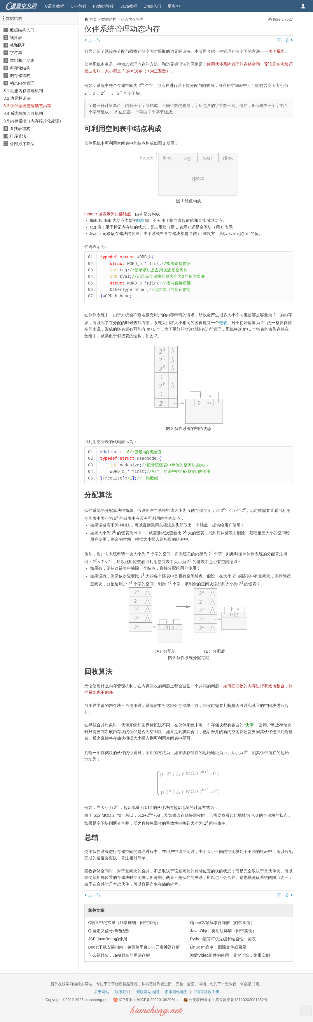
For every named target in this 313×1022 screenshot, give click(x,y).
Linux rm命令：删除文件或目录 (218, 947)
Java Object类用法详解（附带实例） (223, 930)
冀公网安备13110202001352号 (241, 1000)
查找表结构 (20, 128)
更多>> (174, 6)
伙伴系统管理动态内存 (30, 105)
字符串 (16, 52)
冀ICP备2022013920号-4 (158, 1000)
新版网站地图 (147, 992)
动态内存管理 (22, 83)
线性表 (16, 37)
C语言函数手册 (206, 992)
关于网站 (101, 992)
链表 (223, 322)
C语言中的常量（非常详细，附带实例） (124, 922)
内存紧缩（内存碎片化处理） (36, 121)
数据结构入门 (22, 30)
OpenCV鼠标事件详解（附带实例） (222, 922)
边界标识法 (20, 98)
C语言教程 (54, 6)
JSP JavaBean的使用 (107, 939)
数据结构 (14, 18)
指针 (141, 220)
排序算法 (18, 136)
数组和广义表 (22, 60)
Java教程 (128, 6)
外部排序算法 (22, 143)
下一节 (285, 40)
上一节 (92, 40)
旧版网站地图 (176, 992)
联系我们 (122, 992)
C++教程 (78, 6)
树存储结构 (20, 68)
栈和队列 (18, 45)
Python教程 (103, 6)
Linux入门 (152, 6)
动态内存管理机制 (26, 90)
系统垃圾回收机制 (26, 113)
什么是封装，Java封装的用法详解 (119, 955)
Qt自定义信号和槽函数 (108, 930)
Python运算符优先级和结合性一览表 (223, 939)
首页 (93, 19)
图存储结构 (20, 75)
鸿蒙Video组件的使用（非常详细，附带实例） (232, 955)
